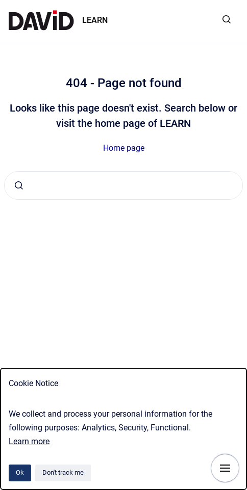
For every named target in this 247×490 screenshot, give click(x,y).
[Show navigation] (225, 468)
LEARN (95, 20)
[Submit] (19, 185)
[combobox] (123, 185)
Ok (20, 472)
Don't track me (63, 472)
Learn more (29, 441)
